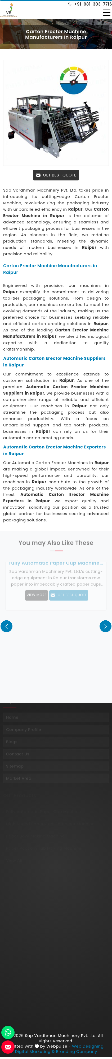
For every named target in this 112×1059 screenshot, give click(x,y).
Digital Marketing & (35, 1051)
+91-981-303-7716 (90, 4)
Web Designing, (88, 1046)
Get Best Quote (56, 175)
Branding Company (76, 1051)
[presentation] (6, 626)
